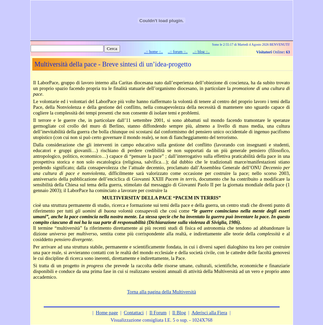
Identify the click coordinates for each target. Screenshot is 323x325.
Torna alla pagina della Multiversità (161, 291)
